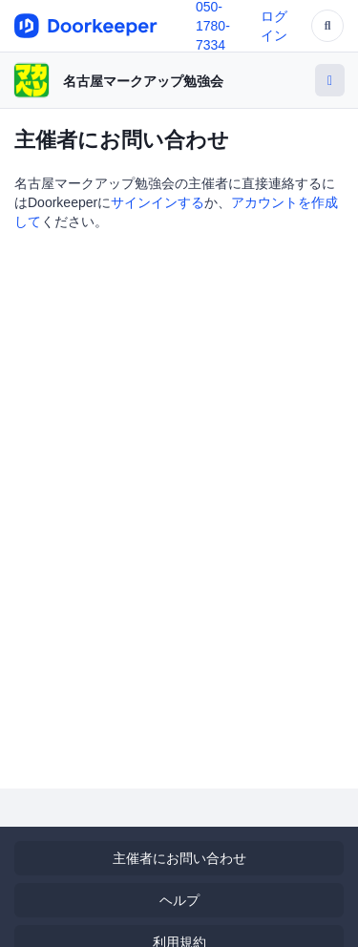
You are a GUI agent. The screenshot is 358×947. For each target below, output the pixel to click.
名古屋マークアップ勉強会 (143, 81)
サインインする (157, 202)
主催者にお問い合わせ (179, 858)
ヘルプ (179, 900)
